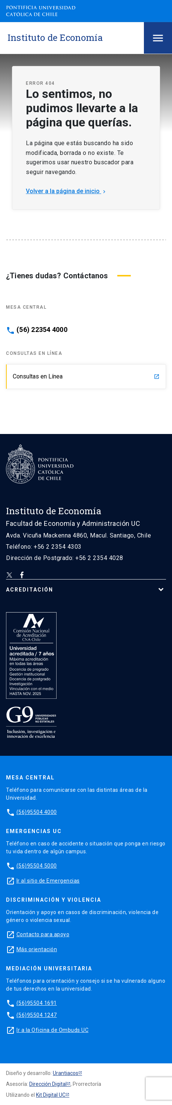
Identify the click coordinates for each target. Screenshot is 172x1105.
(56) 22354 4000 (41, 329)
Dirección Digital (48, 1084)
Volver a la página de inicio (66, 191)
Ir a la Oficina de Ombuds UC (52, 1030)
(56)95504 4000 (36, 812)
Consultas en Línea (86, 376)
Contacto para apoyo (43, 934)
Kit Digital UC (51, 1095)
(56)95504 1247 (36, 1015)
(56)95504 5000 (36, 866)
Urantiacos (65, 1073)
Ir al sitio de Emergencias (48, 881)
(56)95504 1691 (36, 1003)
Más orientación (36, 949)
